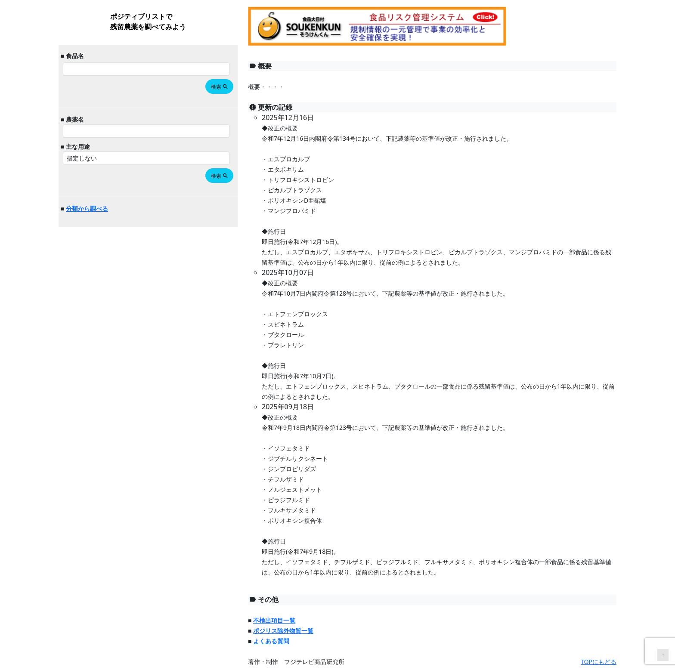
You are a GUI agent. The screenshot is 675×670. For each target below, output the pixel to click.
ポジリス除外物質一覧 (283, 631)
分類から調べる (87, 208)
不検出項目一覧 (274, 620)
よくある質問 (271, 641)
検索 (220, 86)
